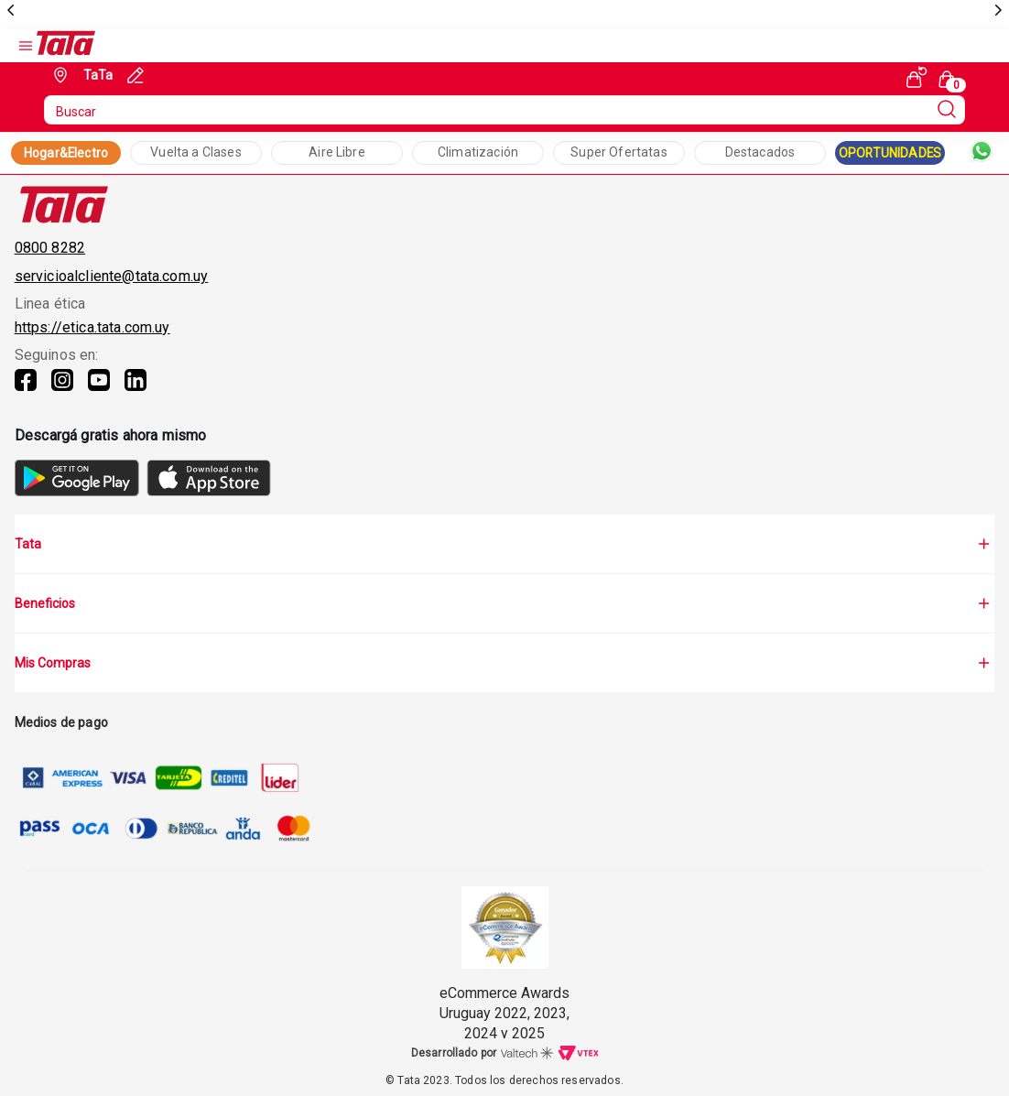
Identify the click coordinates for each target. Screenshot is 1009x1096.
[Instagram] (62, 391)
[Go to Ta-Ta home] (66, 45)
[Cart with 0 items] (949, 78)
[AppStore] (208, 491)
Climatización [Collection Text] (478, 152)
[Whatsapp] (981, 153)
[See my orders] (916, 77)
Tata (505, 544)
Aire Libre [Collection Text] (337, 152)
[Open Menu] (26, 46)
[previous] (11, 11)
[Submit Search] (946, 110)
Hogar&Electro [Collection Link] (66, 153)
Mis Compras (505, 663)
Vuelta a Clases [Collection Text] (195, 152)
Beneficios (505, 603)
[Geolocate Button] (81, 75)
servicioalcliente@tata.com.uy (112, 276)
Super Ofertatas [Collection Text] (618, 152)
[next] (998, 11)
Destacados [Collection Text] (760, 152)
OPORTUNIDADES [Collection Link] (890, 153)
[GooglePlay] (77, 491)
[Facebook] (26, 391)
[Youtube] (99, 391)
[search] (504, 110)
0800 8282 (50, 247)
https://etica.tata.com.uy (92, 327)
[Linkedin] (135, 391)
